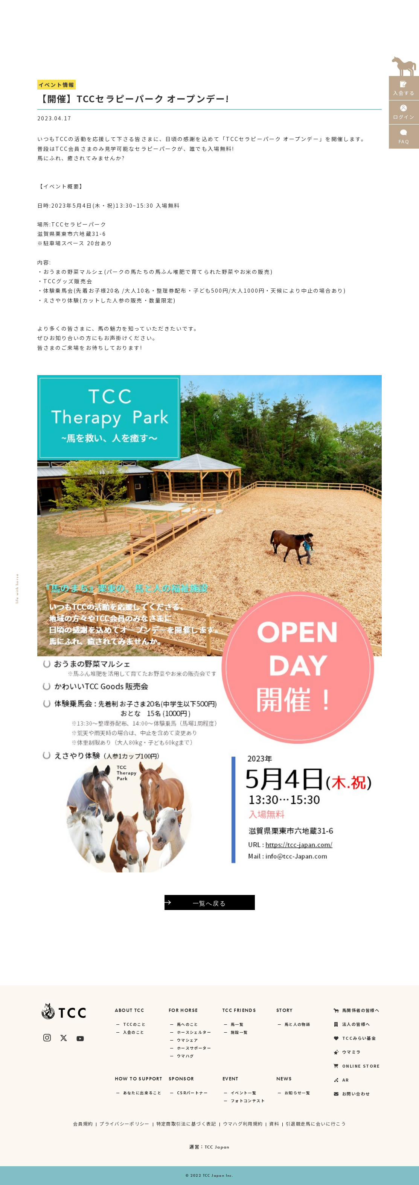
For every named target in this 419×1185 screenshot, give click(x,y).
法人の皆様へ (208, 9)
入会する (404, 89)
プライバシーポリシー (124, 1123)
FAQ (404, 143)
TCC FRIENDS (239, 1010)
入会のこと (134, 1032)
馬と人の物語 (297, 1024)
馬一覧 (237, 1024)
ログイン (404, 116)
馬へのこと (187, 1024)
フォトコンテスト (248, 1100)
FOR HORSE (183, 1010)
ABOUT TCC (130, 1010)
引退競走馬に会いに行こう (316, 1123)
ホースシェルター (194, 1032)
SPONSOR (181, 1079)
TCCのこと (134, 1024)
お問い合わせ (351, 1094)
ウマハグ (185, 1056)
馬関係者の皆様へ (160, 9)
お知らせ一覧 (297, 1092)
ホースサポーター (194, 1048)
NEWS (284, 1079)
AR (372, 9)
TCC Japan (217, 1147)
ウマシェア (187, 1040)
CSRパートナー (192, 1092)
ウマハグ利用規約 (243, 1123)
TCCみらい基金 (253, 9)
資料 (275, 1123)
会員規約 (82, 1123)
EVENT (230, 1079)
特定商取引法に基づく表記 (186, 1123)
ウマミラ (294, 9)
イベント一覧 (243, 1092)
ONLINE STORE (337, 9)
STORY (284, 1010)
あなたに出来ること (142, 1092)
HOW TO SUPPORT (139, 1079)
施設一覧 (239, 1032)
